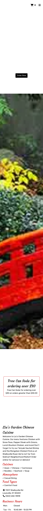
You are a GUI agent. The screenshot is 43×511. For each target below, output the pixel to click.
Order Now (21, 75)
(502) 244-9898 (11, 496)
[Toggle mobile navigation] (39, 5)
